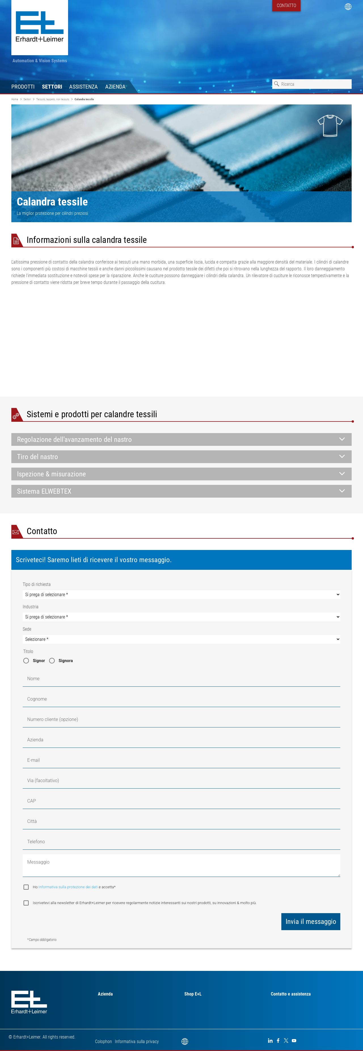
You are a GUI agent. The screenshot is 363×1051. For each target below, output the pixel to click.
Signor (39, 660)
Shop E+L (193, 994)
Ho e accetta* (74, 887)
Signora (66, 660)
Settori (52, 86)
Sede (27, 629)
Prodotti (23, 86)
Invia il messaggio (311, 921)
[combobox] (312, 84)
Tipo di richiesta (37, 584)
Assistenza (83, 86)
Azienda (115, 86)
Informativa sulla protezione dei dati (69, 887)
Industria (31, 606)
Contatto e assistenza (291, 994)
